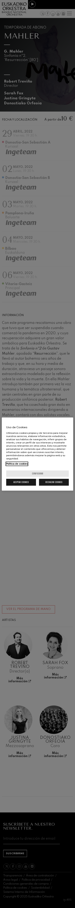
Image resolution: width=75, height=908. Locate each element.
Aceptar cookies (21, 482)
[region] (37, 454)
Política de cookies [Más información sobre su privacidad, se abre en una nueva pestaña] (17, 463)
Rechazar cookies (53, 482)
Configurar (37, 473)
